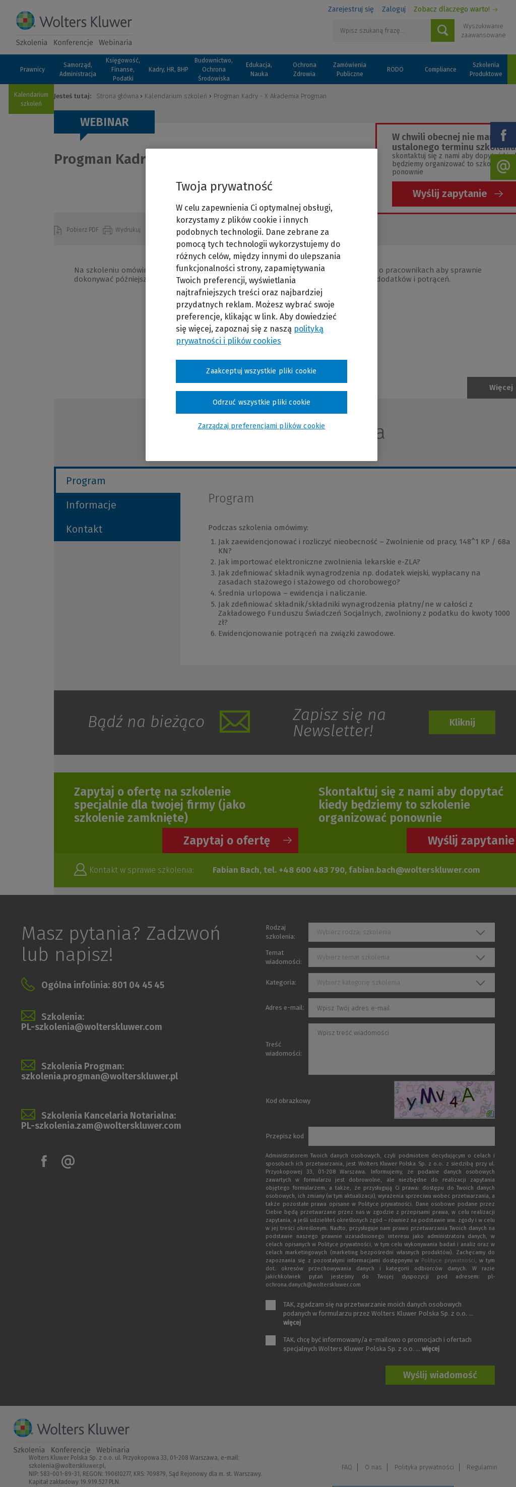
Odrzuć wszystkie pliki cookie (262, 402)
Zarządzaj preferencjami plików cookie (393, 1466)
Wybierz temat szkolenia (353, 957)
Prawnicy (32, 69)
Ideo (495, 1465)
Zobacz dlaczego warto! (452, 9)
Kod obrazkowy (288, 1101)
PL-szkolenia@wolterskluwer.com (91, 1026)
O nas (373, 1436)
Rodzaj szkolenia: (280, 932)
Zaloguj (394, 9)
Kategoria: (281, 982)
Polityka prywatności (424, 1436)
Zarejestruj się (351, 9)
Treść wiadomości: (284, 1049)
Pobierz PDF (83, 229)
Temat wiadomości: (284, 957)
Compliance (441, 69)
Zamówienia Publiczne (349, 69)
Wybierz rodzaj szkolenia (354, 932)
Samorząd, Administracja (77, 69)
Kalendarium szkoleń (31, 99)
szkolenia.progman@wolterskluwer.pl (99, 1076)
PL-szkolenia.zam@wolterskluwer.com (101, 1125)
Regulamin (482, 1436)
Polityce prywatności (448, 1260)
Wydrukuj (128, 229)
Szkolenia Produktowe (486, 69)
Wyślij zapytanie (450, 193)
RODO (395, 69)
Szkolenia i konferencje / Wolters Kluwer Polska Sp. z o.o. (74, 28)
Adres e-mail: (285, 1007)
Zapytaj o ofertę (226, 840)
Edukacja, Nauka (259, 69)
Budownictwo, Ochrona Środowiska (214, 69)
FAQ (347, 1436)
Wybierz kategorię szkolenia (358, 982)
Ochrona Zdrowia (304, 69)
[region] (261, 305)
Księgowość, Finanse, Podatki (123, 69)
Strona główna (117, 96)
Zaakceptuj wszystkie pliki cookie (261, 371)
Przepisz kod (285, 1136)
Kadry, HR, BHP (168, 69)
